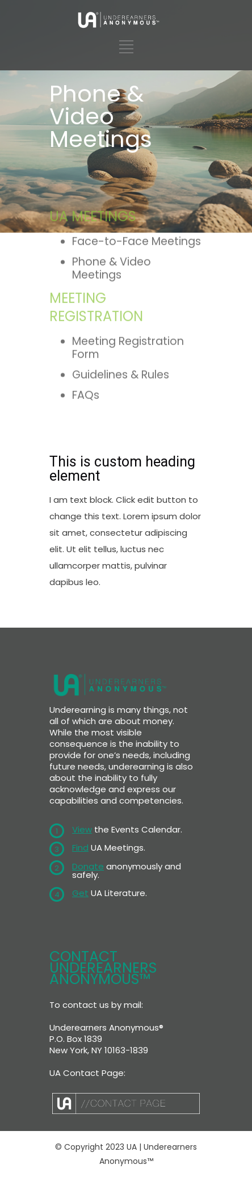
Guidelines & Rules (120, 320)
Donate (88, 866)
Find (80, 848)
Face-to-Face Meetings (136, 187)
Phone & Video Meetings (111, 214)
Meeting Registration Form (128, 293)
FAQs (85, 340)
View (82, 829)
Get (80, 893)
